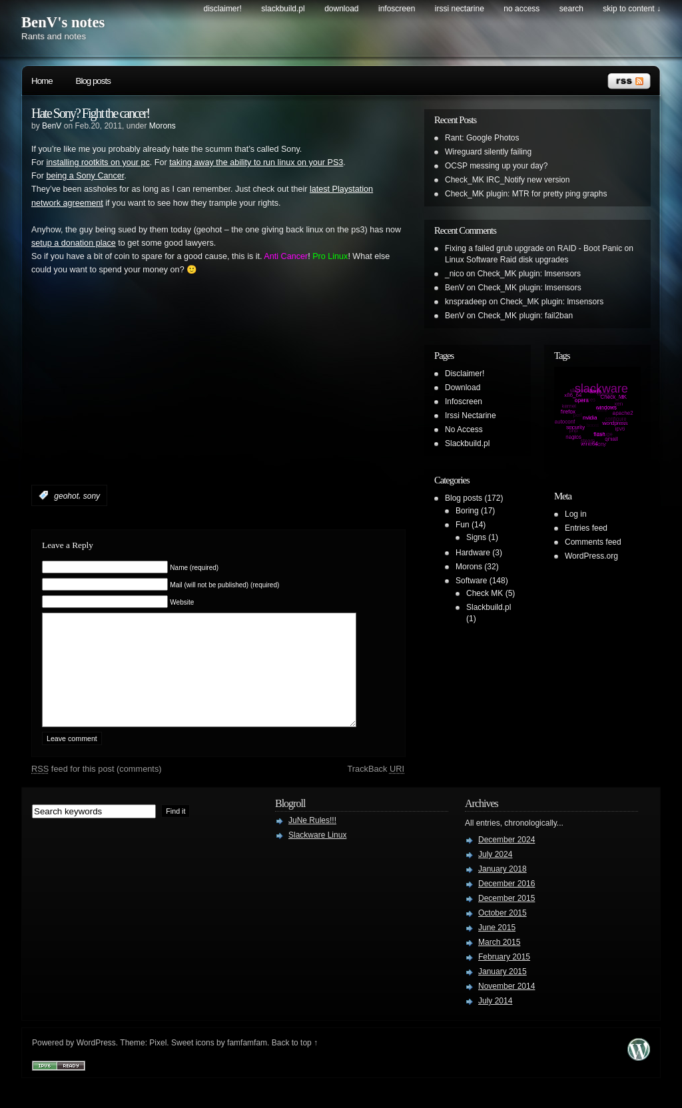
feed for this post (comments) (96, 789)
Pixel (158, 1062)
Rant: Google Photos (482, 137)
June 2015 (496, 947)
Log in (576, 514)
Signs (476, 537)
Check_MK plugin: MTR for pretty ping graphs (526, 193)
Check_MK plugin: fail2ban (525, 315)
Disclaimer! (223, 8)
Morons (162, 126)
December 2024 (506, 859)
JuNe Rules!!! (312, 840)
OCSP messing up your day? (496, 165)
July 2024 (495, 874)
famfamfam (247, 1062)
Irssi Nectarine (459, 8)
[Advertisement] (187, 400)
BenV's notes (63, 22)
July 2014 (495, 1020)
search (571, 8)
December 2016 (506, 903)
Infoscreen (396, 8)
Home (42, 81)
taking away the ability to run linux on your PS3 (256, 162)
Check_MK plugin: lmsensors (529, 273)
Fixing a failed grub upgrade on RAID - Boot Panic (533, 248)
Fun (463, 524)
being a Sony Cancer (85, 175)
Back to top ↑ (295, 1062)
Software (471, 580)
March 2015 (499, 962)
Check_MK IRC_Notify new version (507, 179)
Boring (467, 510)
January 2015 (502, 991)
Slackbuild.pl (282, 8)
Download (341, 8)
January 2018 (502, 889)
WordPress (96, 1062)
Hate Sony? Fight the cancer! (90, 113)
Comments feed (593, 542)
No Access (521, 8)
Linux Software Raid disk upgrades (506, 259)
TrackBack (375, 789)
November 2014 (506, 1006)
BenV (51, 126)
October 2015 (502, 933)
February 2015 (504, 976)
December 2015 (506, 918)
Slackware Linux (317, 855)
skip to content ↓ (632, 8)
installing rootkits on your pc (97, 162)
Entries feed (586, 528)
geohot (66, 495)
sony (91, 495)
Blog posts (93, 81)
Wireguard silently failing (488, 151)
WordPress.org (591, 556)
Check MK (484, 593)
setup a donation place (73, 243)
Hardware (473, 552)
